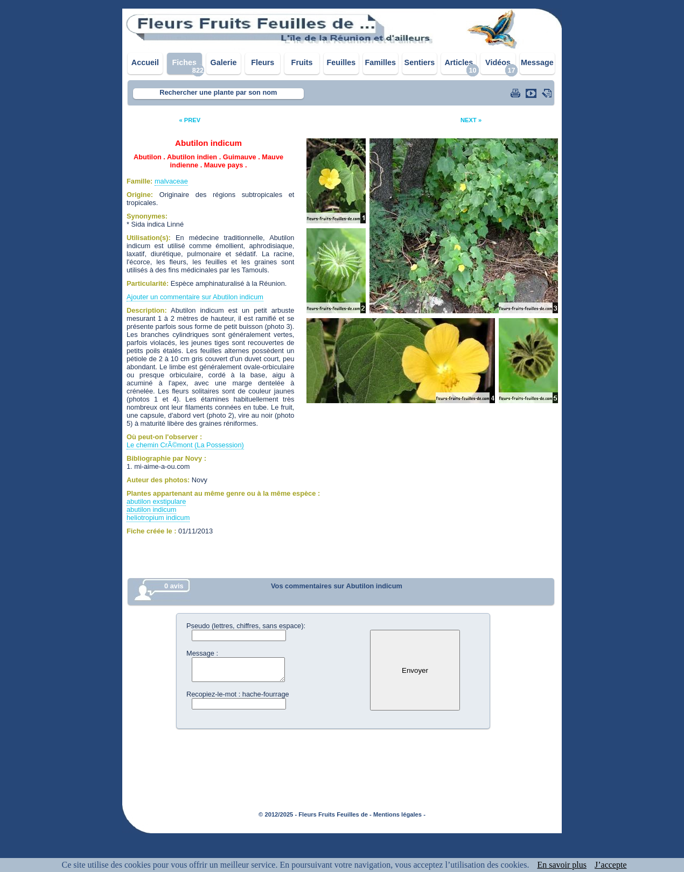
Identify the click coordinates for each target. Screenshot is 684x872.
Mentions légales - (399, 814)
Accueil (145, 62)
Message (537, 62)
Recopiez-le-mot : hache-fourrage (237, 694)
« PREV (189, 120)
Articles (458, 62)
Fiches (184, 62)
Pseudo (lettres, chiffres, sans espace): (245, 626)
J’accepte (611, 864)
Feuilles (341, 62)
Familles (380, 62)
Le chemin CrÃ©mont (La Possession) (185, 445)
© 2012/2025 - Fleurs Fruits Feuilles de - (315, 814)
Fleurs (262, 62)
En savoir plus (562, 864)
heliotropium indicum (158, 518)
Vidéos (498, 62)
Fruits (302, 62)
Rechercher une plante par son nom (218, 92)
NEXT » (470, 120)
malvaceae (171, 181)
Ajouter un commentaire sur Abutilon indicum (195, 297)
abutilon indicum (151, 509)
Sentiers (419, 62)
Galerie (224, 62)
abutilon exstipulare (156, 501)
